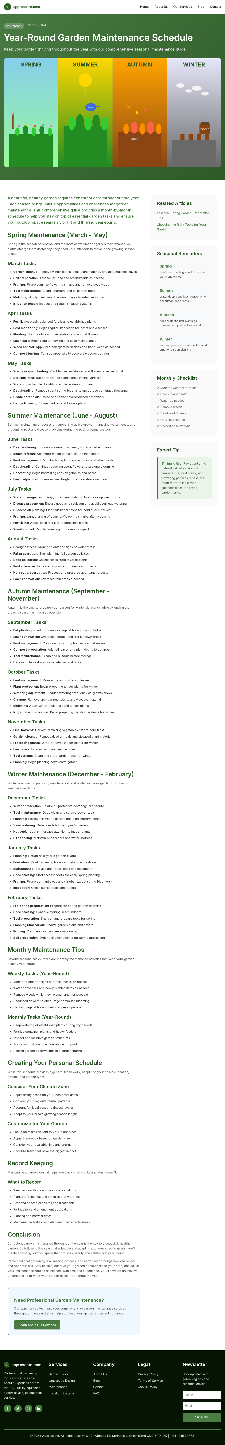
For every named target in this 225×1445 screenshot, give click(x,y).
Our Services (182, 7)
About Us (161, 7)
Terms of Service (150, 1380)
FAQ (96, 1393)
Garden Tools (58, 1374)
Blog (201, 7)
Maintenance (57, 1387)
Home (144, 7)
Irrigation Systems (61, 1393)
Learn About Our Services (37, 1325)
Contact (215, 7)
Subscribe (202, 1417)
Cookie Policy (147, 1387)
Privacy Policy (148, 1374)
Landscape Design (61, 1380)
